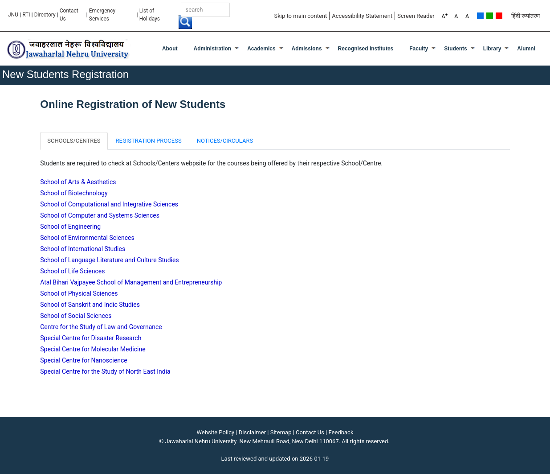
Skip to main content (300, 15)
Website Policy (216, 432)
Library (492, 48)
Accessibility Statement (362, 15)
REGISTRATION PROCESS (149, 140)
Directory (45, 15)
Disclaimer (252, 432)
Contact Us (69, 15)
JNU (13, 15)
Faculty (418, 48)
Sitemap (281, 432)
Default (480, 15)
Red (499, 15)
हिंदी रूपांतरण (525, 15)
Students (455, 48)
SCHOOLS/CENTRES (73, 140)
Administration (213, 48)
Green (489, 15)
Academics (261, 48)
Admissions (307, 48)
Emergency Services (102, 15)
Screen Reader (416, 15)
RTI (26, 15)
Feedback (341, 432)
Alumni (526, 48)
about (170, 48)
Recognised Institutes (366, 48)
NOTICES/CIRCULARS (225, 140)
